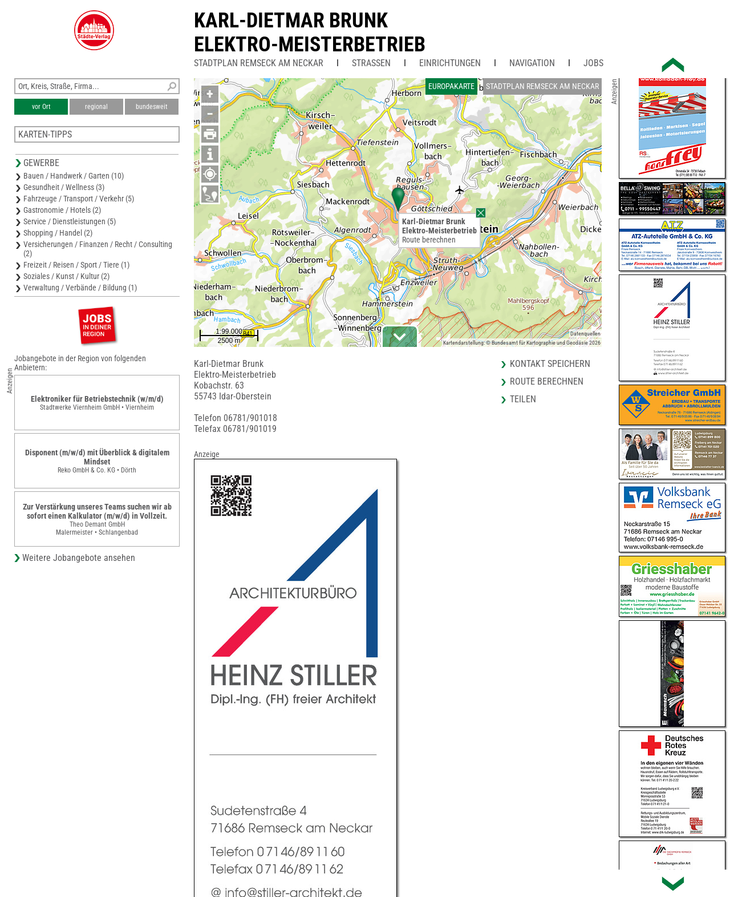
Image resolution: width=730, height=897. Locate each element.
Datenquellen (585, 333)
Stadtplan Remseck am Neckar (258, 63)
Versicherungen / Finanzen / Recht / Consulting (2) (97, 249)
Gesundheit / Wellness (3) (63, 187)
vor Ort (41, 107)
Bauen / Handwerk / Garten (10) (73, 175)
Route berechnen (429, 239)
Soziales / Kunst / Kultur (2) (66, 276)
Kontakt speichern (550, 363)
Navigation (532, 63)
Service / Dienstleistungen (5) (69, 221)
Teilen (523, 399)
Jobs (593, 63)
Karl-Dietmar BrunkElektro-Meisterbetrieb (309, 32)
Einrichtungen (450, 63)
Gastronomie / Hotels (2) (62, 210)
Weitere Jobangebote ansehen (78, 557)
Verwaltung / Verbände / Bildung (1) (80, 287)
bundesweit (152, 107)
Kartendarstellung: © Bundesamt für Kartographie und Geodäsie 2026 (522, 343)
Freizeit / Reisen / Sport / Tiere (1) (76, 264)
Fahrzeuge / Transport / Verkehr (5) (78, 198)
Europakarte (451, 86)
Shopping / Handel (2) (57, 232)
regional (96, 107)
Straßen (371, 63)
